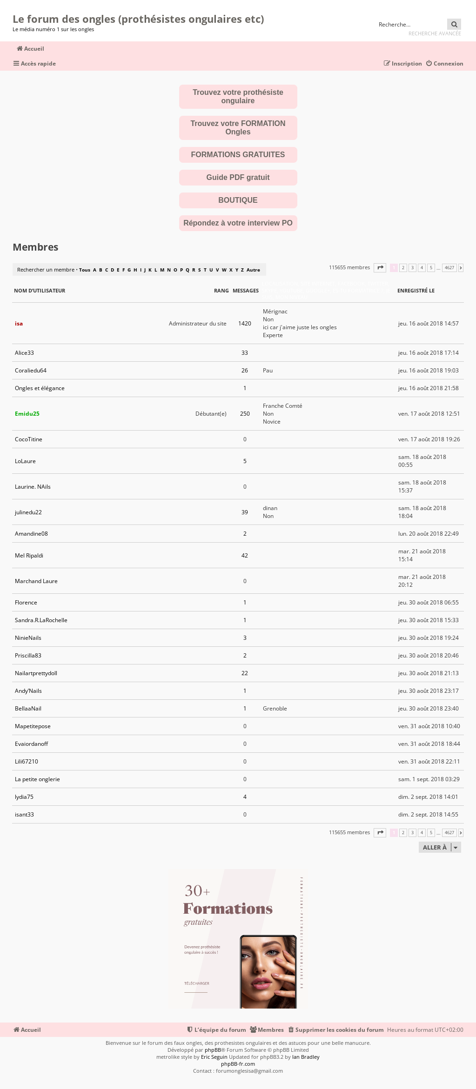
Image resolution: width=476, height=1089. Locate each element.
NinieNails (28, 638)
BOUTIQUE (237, 200)
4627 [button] (449, 268)
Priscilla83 (28, 655)
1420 (244, 323)
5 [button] (431, 268)
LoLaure (25, 461)
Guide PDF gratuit (238, 177)
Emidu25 (27, 414)
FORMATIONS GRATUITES (238, 155)
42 (244, 555)
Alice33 (24, 353)
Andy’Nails (28, 691)
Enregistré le (416, 290)
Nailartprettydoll (36, 673)
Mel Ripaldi (29, 555)
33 (244, 353)
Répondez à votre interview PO (238, 223)
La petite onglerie (37, 779)
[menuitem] (444, 64)
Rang (221, 290)
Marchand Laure (36, 581)
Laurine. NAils (33, 487)
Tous (84, 269)
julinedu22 (28, 512)
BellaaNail (28, 708)
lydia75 (24, 797)
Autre (253, 269)
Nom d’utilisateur (39, 290)
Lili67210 (26, 761)
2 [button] (403, 268)
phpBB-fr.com (238, 1063)
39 (244, 512)
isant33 (24, 814)
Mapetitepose (33, 726)
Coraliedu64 (31, 370)
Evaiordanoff (31, 744)
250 (245, 414)
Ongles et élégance (40, 388)
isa (19, 323)
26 (244, 370)
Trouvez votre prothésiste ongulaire (238, 96)
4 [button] (422, 268)
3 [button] (412, 268)
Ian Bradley (306, 1056)
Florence (26, 602)
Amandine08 (31, 534)
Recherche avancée (435, 33)
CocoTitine (28, 439)
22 (244, 673)
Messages (246, 290)
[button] (380, 267)
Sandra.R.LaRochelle (41, 620)
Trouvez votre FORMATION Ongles (237, 128)
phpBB (213, 1049)
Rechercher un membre (45, 269)
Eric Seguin (214, 1056)
